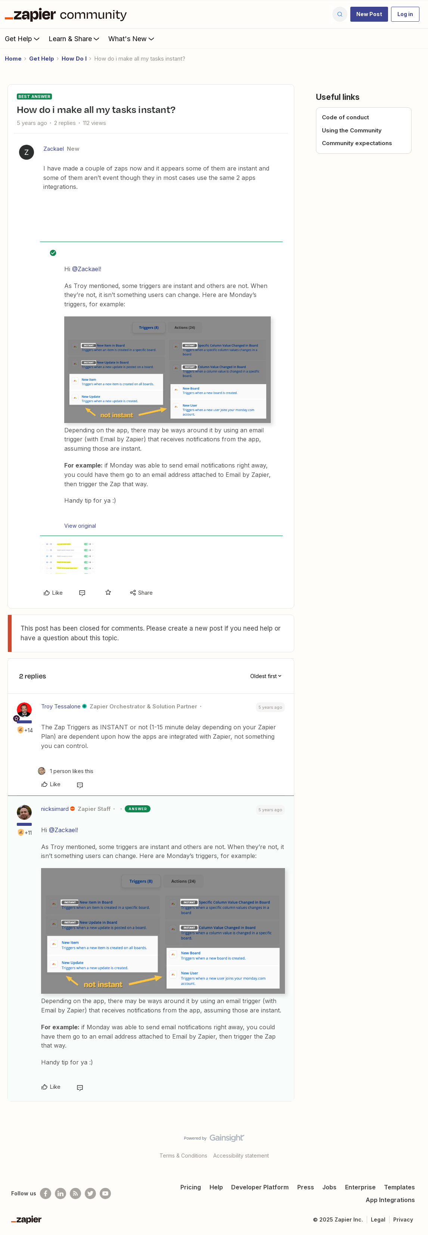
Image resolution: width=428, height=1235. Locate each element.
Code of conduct (345, 117)
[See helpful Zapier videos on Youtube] (105, 1193)
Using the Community (352, 130)
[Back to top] (413, 1144)
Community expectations (357, 143)
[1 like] (65, 771)
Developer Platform (260, 1187)
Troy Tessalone (61, 706)
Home (13, 58)
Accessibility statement (241, 1155)
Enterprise (360, 1187)
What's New (132, 38)
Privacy (403, 1219)
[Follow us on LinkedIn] (60, 1193)
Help (216, 1187)
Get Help (23, 38)
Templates (399, 1187)
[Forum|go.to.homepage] (67, 14)
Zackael (53, 148)
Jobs (329, 1187)
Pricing (190, 1187)
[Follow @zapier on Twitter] (90, 1193)
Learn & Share (75, 38)
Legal (378, 1219)
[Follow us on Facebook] (45, 1193)
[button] (369, 14)
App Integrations (390, 1200)
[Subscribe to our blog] (75, 1193)
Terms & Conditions (183, 1155)
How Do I (74, 58)
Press (305, 1187)
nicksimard (55, 808)
